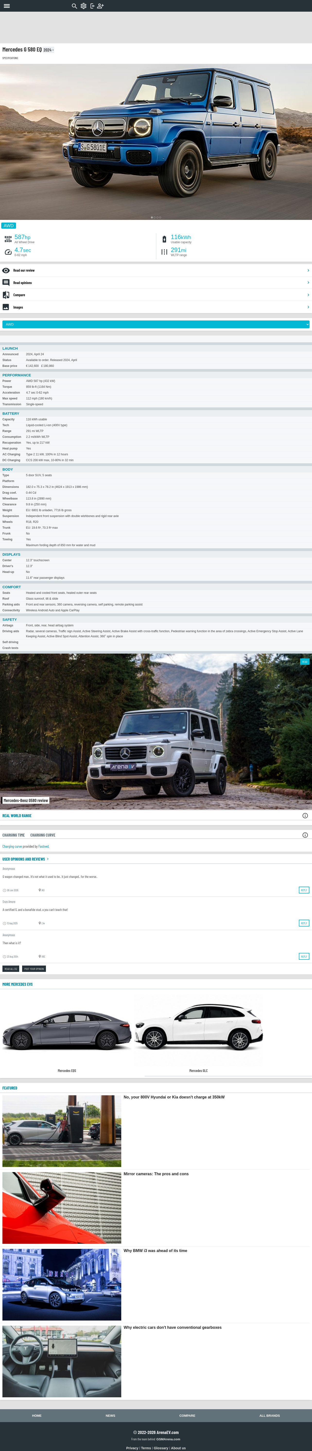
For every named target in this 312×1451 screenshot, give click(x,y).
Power (6, 381)
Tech (5, 425)
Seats (6, 593)
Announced (10, 354)
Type (5, 475)
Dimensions (10, 487)
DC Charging (11, 460)
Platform (8, 481)
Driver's (7, 566)
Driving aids (10, 631)
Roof (5, 598)
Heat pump (9, 448)
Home (37, 1415)
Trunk (6, 527)
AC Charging (11, 454)
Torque (7, 387)
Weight (7, 510)
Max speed (9, 398)
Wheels (7, 522)
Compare (161, 295)
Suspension (10, 516)
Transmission (11, 404)
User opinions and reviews (26, 858)
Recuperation (11, 442)
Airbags (7, 625)
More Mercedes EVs (17, 984)
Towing (7, 539)
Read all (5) (11, 968)
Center (7, 560)
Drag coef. (9, 492)
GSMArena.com (168, 1439)
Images (161, 307)
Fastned (43, 846)
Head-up (8, 572)
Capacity (8, 419)
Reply (304, 890)
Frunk (6, 533)
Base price (9, 366)
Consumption (11, 437)
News (110, 1415)
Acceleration (11, 392)
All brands (270, 1415)
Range (6, 431)
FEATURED (9, 1087)
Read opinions (161, 282)
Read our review (161, 270)
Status (6, 360)
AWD (9, 225)
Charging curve (12, 846)
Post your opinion (34, 968)
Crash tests (10, 648)
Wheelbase (10, 498)
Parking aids (11, 604)
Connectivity (11, 610)
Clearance (9, 504)
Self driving (10, 642)
